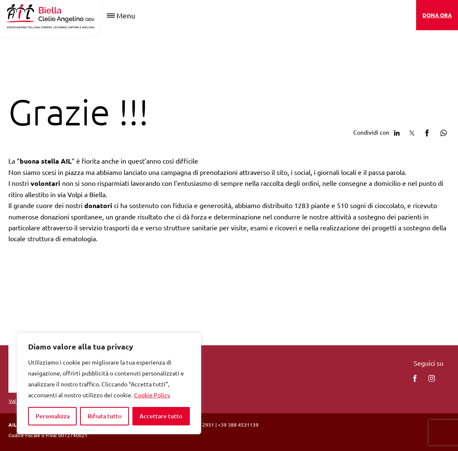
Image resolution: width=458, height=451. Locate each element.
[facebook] (414, 378)
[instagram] (431, 378)
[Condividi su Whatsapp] (442, 131)
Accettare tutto (161, 416)
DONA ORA (437, 14)
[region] (109, 383)
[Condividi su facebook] (427, 131)
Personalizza (53, 416)
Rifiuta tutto (105, 416)
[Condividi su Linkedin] (396, 131)
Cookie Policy (152, 395)
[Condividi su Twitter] (411, 131)
